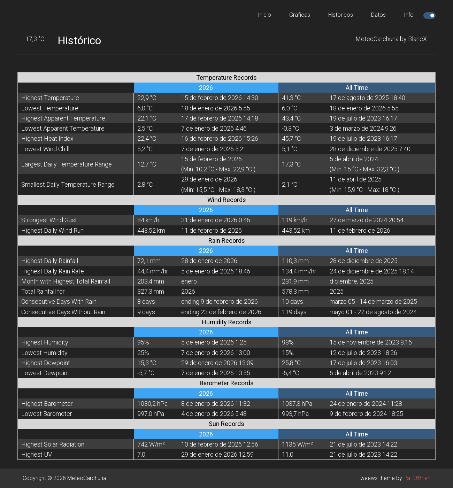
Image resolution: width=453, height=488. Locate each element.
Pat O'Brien (417, 478)
